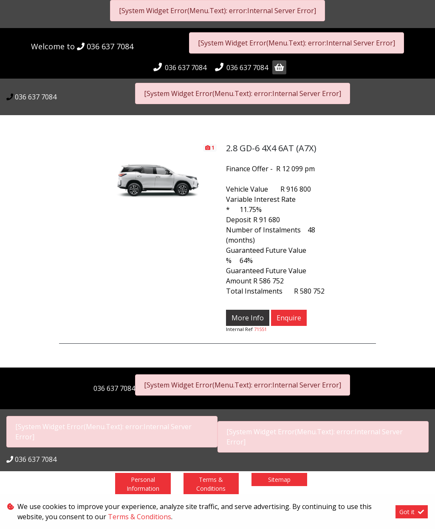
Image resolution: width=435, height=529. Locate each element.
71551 (260, 329)
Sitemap (279, 479)
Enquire (289, 317)
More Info (248, 317)
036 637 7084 (110, 46)
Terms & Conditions (211, 483)
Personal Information (143, 483)
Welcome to (82, 46)
